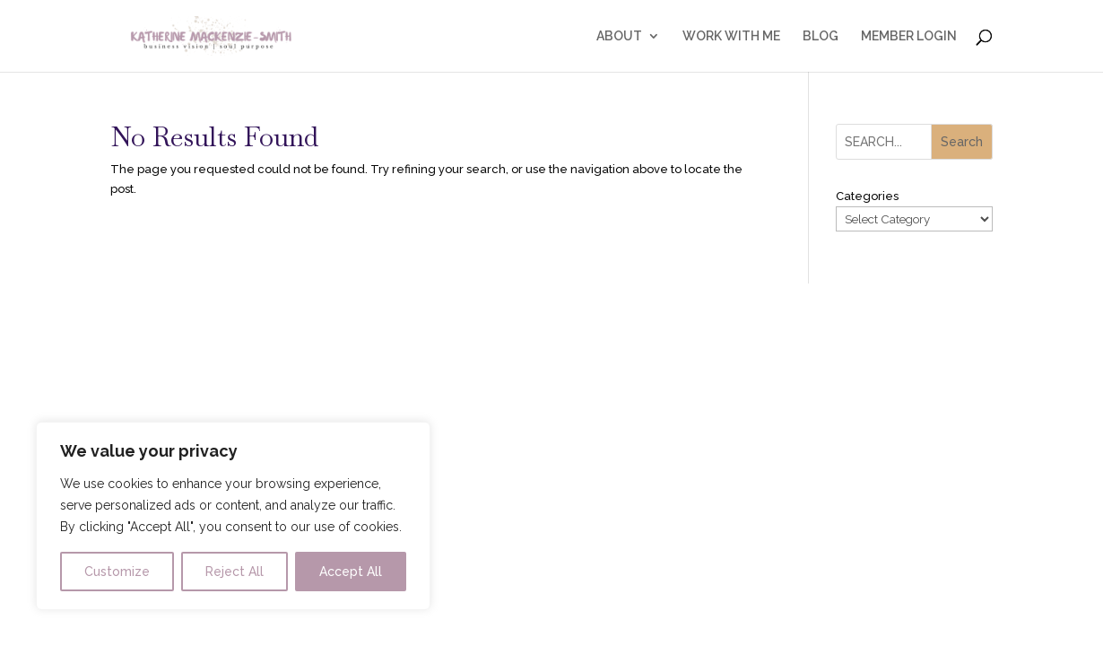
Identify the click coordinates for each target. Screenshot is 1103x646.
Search (962, 142)
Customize (117, 571)
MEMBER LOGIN (909, 36)
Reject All (234, 571)
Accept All (350, 571)
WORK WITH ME (731, 36)
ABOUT (619, 36)
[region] (233, 516)
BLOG (820, 36)
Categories (867, 196)
